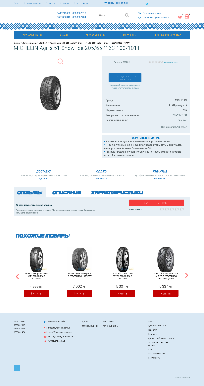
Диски (85, 321)
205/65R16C (180, 115)
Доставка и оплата (32, 3)
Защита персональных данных (158, 343)
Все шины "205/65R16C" (174, 126)
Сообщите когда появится (125, 78)
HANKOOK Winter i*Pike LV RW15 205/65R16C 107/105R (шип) (166, 276)
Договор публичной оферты (161, 338)
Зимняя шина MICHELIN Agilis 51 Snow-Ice (67, 43)
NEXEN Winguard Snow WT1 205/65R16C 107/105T (36, 276)
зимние (182, 120)
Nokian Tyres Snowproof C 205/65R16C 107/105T (80, 274)
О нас (16, 3)
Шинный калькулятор (168, 35)
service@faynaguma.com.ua (60, 336)
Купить (36, 293)
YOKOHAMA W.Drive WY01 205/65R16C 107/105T (122, 276)
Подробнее (43, 178)
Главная (17, 43)
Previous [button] (17, 276)
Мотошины (108, 321)
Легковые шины (30, 43)
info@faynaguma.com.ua (59, 327)
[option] (36, 272)
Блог (76, 3)
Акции (85, 3)
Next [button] (187, 276)
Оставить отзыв (171, 62)
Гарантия (50, 3)
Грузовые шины (90, 326)
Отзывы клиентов (156, 353)
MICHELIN (43, 43)
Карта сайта (154, 357)
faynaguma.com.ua (56, 340)
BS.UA (187, 377)
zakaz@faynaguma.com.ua (60, 332)
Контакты (64, 3)
